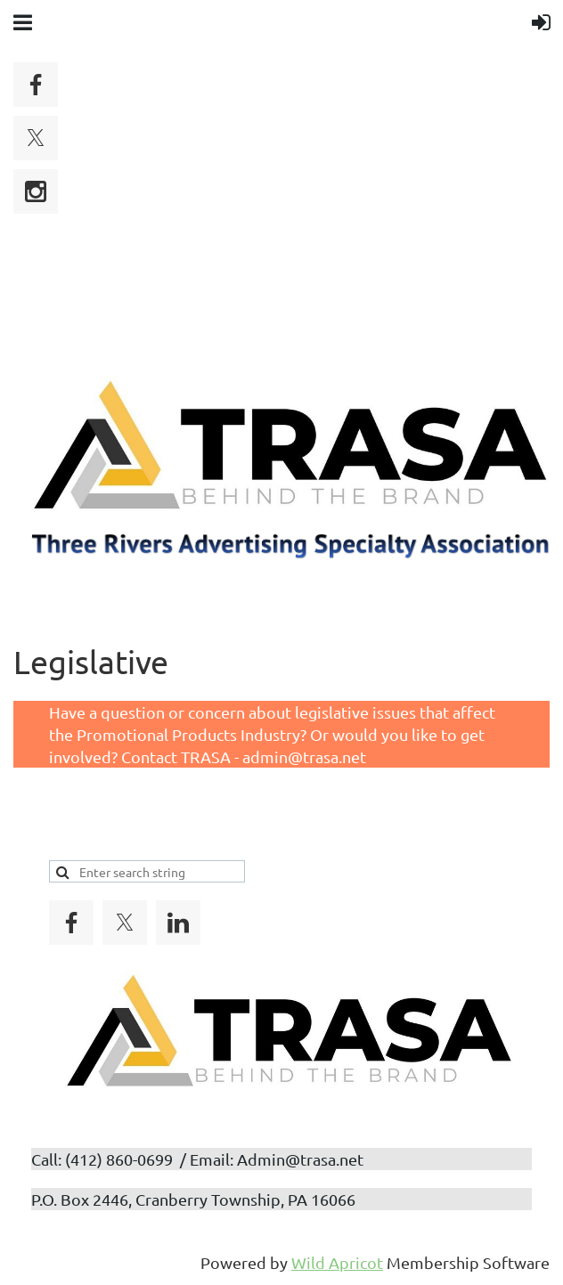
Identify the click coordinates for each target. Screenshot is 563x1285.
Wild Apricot (337, 1262)
